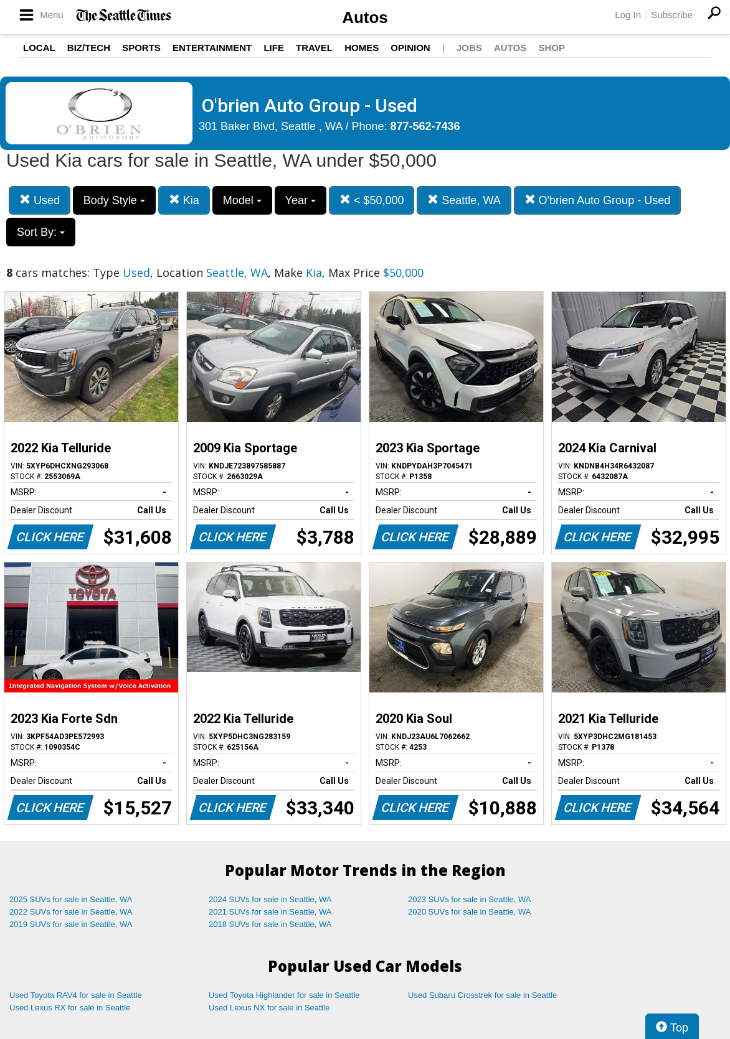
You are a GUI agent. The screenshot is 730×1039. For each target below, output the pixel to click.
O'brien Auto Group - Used (597, 200)
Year (300, 200)
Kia (184, 200)
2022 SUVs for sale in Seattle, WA (71, 911)
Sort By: (41, 232)
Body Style (114, 200)
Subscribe (672, 14)
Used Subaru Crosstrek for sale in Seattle (482, 995)
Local (39, 47)
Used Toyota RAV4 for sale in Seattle (75, 995)
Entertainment (212, 47)
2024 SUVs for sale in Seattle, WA (270, 899)
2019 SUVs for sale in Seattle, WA (71, 924)
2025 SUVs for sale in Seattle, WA (71, 899)
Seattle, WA (463, 200)
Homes (361, 47)
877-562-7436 (425, 126)
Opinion (410, 47)
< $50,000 (371, 200)
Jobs (469, 47)
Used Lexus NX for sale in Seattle (269, 1007)
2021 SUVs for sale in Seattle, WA (270, 911)
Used (39, 200)
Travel (314, 47)
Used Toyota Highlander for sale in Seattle (284, 995)
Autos (365, 17)
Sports (141, 47)
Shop (551, 47)
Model (242, 200)
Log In (628, 14)
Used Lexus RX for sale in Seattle (69, 1007)
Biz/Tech (88, 47)
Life (273, 47)
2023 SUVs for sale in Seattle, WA (469, 899)
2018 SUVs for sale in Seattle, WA (270, 924)
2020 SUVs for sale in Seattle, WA (469, 911)
